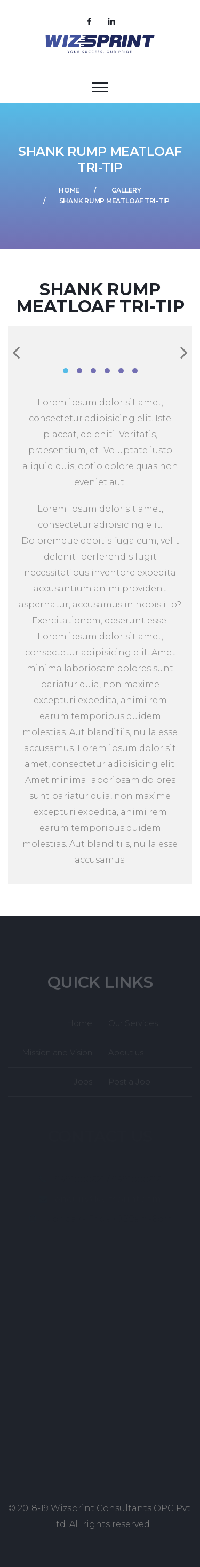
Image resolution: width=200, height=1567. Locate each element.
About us (125, 1055)
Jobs (83, 1084)
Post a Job (129, 1084)
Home (69, 190)
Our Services (133, 1026)
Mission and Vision (57, 1055)
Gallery (126, 190)
